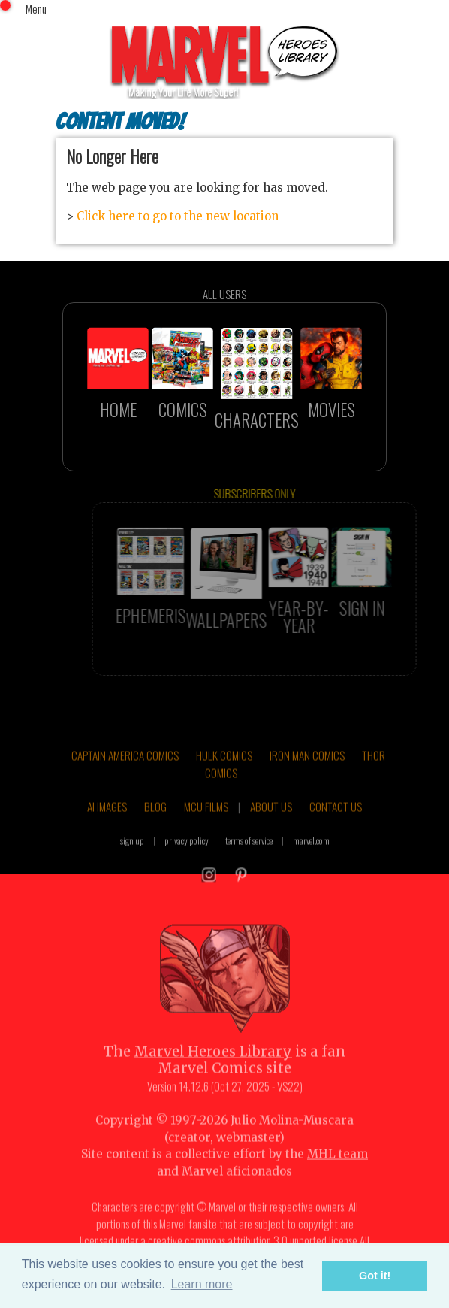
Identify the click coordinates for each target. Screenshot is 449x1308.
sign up (132, 855)
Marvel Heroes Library (213, 1066)
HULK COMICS (224, 769)
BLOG (155, 821)
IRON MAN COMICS (307, 769)
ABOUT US (271, 821)
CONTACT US (335, 821)
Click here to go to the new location (178, 216)
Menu (36, 8)
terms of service (249, 855)
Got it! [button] (374, 1276)
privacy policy (186, 855)
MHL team (337, 1169)
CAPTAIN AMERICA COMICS (125, 769)
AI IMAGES (107, 821)
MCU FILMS (206, 821)
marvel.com (311, 855)
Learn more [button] (202, 1284)
